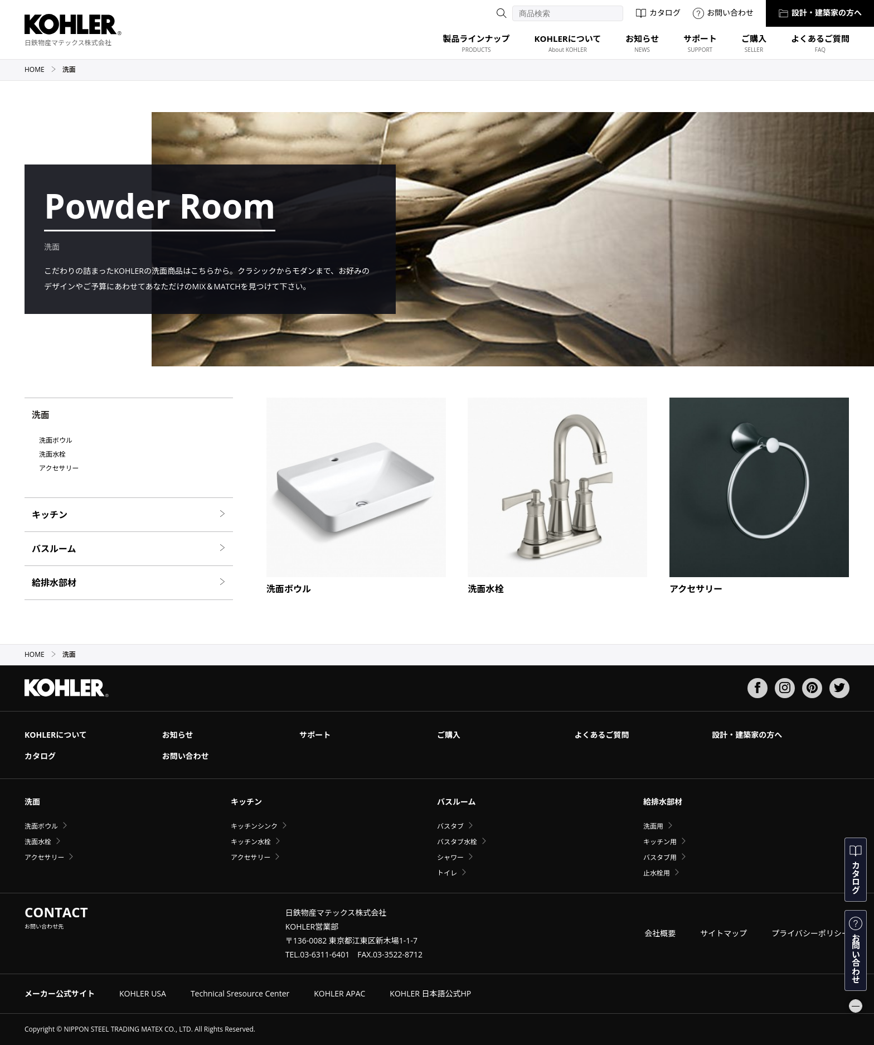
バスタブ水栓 (457, 841)
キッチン (129, 514)
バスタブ (450, 826)
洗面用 (653, 826)
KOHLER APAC (339, 993)
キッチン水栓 (251, 841)
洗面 (32, 801)
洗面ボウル (55, 440)
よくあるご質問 (602, 734)
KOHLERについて (56, 734)
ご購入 (448, 734)
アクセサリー (59, 468)
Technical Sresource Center (240, 993)
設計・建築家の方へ (820, 12)
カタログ (658, 12)
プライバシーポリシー (810, 933)
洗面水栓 (52, 454)
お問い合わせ (723, 12)
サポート (315, 734)
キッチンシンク (254, 826)
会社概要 (660, 933)
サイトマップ (723, 933)
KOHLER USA (142, 993)
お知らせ (177, 734)
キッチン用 (660, 841)
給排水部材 (129, 582)
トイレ (447, 873)
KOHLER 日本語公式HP (430, 993)
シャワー (450, 857)
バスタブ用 (660, 857)
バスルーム (129, 548)
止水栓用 (656, 873)
